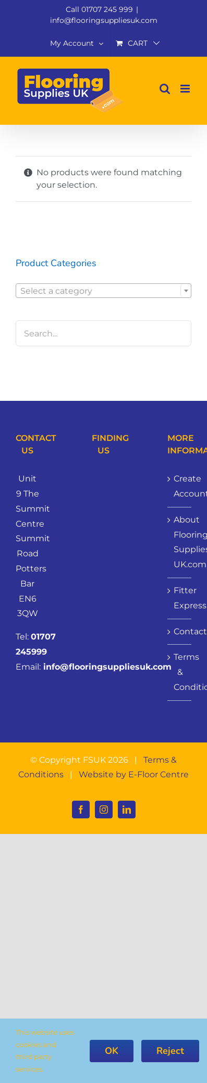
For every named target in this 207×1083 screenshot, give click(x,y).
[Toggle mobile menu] (185, 88)
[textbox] (103, 291)
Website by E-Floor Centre (134, 774)
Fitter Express (180, 597)
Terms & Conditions (180, 672)
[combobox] (103, 290)
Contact (180, 631)
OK (111, 1051)
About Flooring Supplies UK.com (180, 542)
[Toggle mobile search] (165, 88)
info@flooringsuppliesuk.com (103, 20)
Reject (170, 1051)
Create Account (180, 486)
